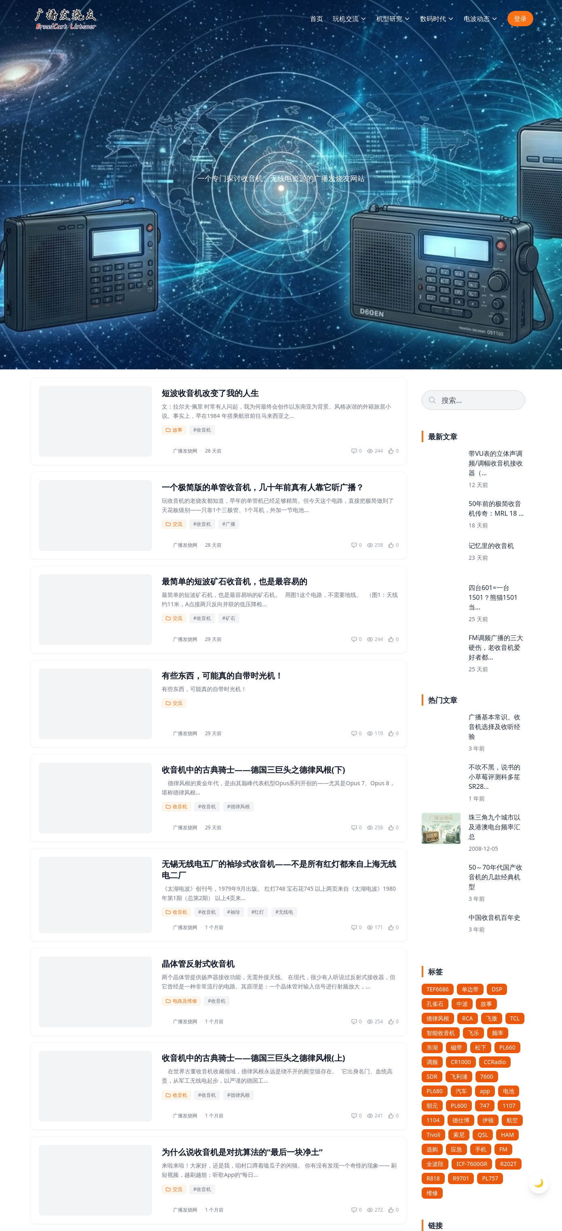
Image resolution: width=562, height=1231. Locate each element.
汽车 (461, 1091)
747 (485, 1105)
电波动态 (481, 18)
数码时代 (437, 18)
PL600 (459, 1105)
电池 (508, 1091)
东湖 (432, 1047)
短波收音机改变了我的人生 (210, 393)
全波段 (435, 1164)
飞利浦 (458, 1076)
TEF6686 (438, 989)
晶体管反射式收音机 (198, 963)
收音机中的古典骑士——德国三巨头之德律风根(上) (253, 1057)
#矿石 (228, 618)
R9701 (461, 1178)
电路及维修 (181, 1000)
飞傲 (491, 1018)
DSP (497, 989)
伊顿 (488, 1120)
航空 (512, 1120)
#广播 (228, 524)
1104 (433, 1120)
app (485, 1091)
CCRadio (495, 1062)
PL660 (507, 1047)
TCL (515, 1018)
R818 (433, 1178)
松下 (480, 1047)
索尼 (459, 1134)
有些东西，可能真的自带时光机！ (222, 675)
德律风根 (438, 1018)
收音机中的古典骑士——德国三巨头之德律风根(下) (253, 769)
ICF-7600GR (471, 1164)
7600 (486, 1076)
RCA (467, 1018)
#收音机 (202, 429)
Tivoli (433, 1134)
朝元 (432, 1105)
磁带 (456, 1047)
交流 (173, 524)
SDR (432, 1076)
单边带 (470, 989)
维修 (432, 1193)
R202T (508, 1164)
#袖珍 (233, 911)
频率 (497, 1033)
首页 (316, 18)
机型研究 (393, 18)
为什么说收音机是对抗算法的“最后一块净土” (242, 1152)
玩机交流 (350, 18)
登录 (520, 18)
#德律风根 (238, 806)
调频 (432, 1062)
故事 (173, 429)
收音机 (176, 806)
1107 (509, 1105)
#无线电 (284, 911)
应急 (456, 1149)
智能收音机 (441, 1033)
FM (503, 1149)
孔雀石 (435, 1004)
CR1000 (461, 1062)
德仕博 (460, 1120)
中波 (462, 1004)
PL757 (490, 1178)
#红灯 (257, 911)
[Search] (473, 400)
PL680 (435, 1091)
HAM (507, 1134)
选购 (432, 1149)
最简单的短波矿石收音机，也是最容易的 (234, 581)
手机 (480, 1149)
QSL (482, 1134)
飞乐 (473, 1033)
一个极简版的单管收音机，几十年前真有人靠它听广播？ (263, 487)
